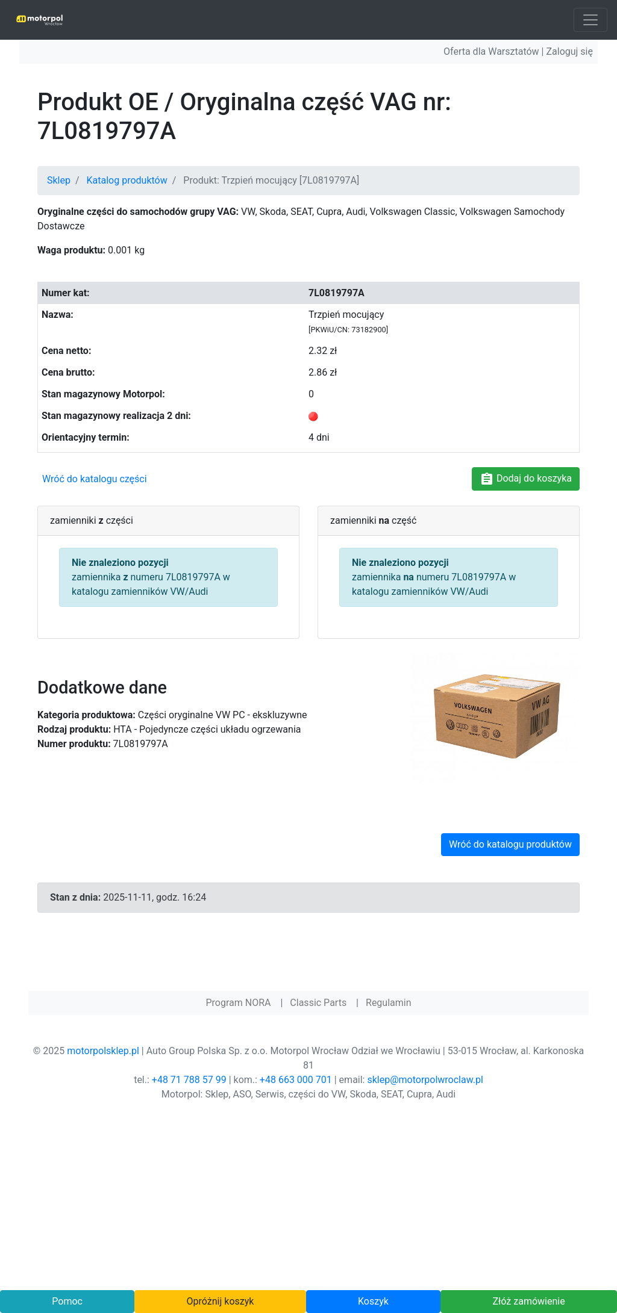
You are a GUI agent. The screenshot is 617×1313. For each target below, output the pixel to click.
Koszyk (373, 1301)
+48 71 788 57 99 (189, 1079)
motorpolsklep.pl (103, 1051)
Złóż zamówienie (528, 1301)
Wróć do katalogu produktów (510, 844)
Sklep (58, 180)
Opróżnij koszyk (220, 1301)
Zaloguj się (569, 51)
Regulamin (389, 1002)
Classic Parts (318, 1002)
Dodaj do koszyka (526, 479)
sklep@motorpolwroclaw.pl (425, 1079)
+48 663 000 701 (296, 1079)
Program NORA (238, 1002)
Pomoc (67, 1301)
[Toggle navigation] (590, 20)
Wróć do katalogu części (94, 479)
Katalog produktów (127, 180)
